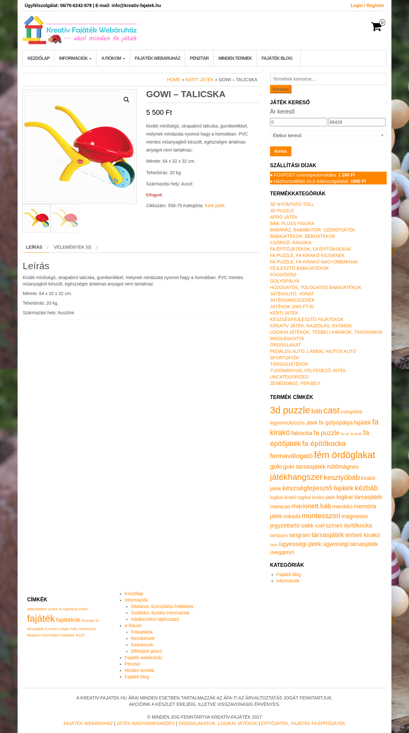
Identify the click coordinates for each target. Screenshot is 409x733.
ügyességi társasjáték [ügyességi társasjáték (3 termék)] (350, 544)
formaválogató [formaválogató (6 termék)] (291, 455)
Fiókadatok (142, 632)
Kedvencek (142, 644)
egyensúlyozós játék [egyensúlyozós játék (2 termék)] (294, 423)
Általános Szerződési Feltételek (162, 606)
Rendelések (143, 638)
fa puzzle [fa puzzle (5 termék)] (327, 432)
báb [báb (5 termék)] (316, 411)
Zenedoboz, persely (295, 383)
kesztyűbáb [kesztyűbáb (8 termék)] (342, 477)
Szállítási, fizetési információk (160, 612)
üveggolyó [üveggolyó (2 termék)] (282, 552)
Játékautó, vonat (292, 293)
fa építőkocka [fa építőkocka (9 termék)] (324, 443)
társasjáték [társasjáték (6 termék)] (328, 534)
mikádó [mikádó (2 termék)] (291, 516)
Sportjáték (284, 357)
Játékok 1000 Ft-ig (292, 306)
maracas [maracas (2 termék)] (280, 506)
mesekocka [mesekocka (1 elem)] (87, 629)
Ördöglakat (285, 344)
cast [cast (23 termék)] (331, 410)
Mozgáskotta (287, 338)
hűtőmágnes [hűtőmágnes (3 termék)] (343, 467)
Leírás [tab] (34, 247)
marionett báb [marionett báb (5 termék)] (311, 506)
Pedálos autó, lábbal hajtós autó (313, 351)
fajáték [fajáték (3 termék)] (362, 422)
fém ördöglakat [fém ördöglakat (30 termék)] (344, 455)
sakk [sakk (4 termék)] (307, 525)
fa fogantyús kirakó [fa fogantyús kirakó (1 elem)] (73, 609)
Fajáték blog (276, 58)
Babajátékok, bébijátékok (303, 236)
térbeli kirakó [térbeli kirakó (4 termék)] (362, 535)
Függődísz (283, 274)
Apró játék (284, 217)
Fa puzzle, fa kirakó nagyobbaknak (314, 261)
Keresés (281, 89)
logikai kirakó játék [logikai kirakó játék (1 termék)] (316, 497)
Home (174, 79)
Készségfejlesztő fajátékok (306, 319)
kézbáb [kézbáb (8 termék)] (366, 488)
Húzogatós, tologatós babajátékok (315, 287)
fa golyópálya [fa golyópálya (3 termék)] (336, 422)
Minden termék (235, 58)
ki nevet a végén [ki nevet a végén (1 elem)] (57, 629)
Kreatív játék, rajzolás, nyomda (311, 325)
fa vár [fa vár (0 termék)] (345, 434)
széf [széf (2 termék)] (320, 526)
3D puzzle (282, 210)
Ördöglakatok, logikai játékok (218, 723)
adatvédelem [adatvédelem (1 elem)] (37, 609)
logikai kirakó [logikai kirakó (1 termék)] (283, 497)
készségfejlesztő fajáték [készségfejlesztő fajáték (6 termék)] (318, 488)
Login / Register (367, 5)
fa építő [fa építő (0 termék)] (356, 434)
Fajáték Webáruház (88, 723)
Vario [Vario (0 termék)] (274, 545)
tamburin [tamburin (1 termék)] (279, 535)
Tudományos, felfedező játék (308, 370)
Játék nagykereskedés (146, 723)
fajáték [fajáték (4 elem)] (41, 618)
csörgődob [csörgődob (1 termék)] (351, 411)
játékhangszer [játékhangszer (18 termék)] (296, 477)
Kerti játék (199, 79)
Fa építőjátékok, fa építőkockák (310, 249)
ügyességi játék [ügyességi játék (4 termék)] (300, 544)
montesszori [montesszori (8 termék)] (321, 516)
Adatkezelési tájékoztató (155, 619)
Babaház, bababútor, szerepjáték (312, 229)
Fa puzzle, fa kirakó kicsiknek (307, 255)
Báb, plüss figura (292, 223)
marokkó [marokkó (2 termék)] (342, 506)
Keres (280, 151)
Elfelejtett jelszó (146, 651)
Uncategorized (289, 376)
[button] (126, 99)
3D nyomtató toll (292, 204)
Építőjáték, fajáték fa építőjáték (303, 723)
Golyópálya (284, 281)
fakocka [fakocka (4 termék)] (301, 433)
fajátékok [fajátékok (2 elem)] (68, 619)
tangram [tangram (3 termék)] (299, 535)
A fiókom (113, 58)
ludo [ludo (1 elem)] (74, 629)
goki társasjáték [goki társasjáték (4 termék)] (304, 466)
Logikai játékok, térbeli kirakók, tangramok (326, 332)
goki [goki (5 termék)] (276, 466)
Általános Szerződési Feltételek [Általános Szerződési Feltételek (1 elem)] (51, 635)
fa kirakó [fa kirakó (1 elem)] (87, 620)
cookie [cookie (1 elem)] (53, 609)
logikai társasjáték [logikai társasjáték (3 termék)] (359, 497)
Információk (75, 58)
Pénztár (199, 58)
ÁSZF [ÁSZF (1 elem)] (80, 635)
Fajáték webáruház (157, 58)
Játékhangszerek (292, 300)
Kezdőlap (38, 58)
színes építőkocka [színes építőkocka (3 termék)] (349, 525)
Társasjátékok (289, 364)
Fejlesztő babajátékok (299, 268)
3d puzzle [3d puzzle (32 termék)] (290, 410)
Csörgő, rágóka (291, 242)
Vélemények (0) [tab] (72, 247)
